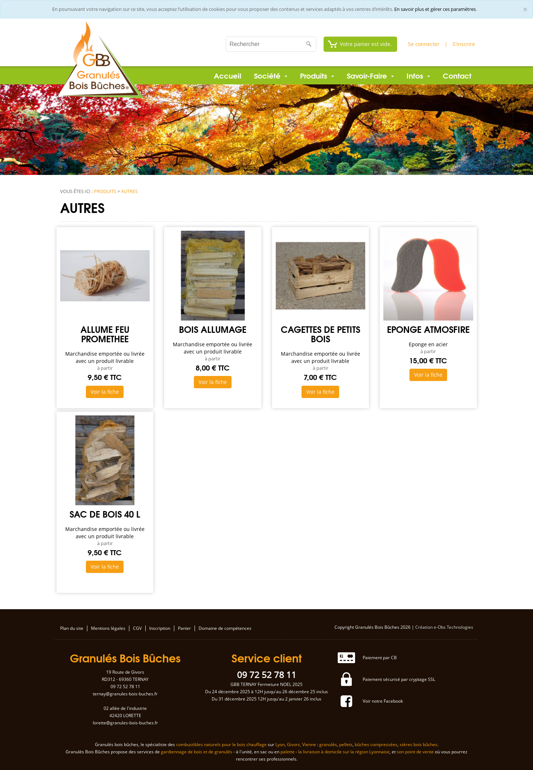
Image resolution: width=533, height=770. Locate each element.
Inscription (159, 628)
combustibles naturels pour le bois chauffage (221, 744)
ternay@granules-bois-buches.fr (125, 694)
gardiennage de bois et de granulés (196, 752)
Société (270, 75)
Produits (317, 75)
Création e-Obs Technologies (444, 627)
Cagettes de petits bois (320, 333)
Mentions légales (108, 628)
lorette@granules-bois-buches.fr (125, 723)
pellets (346, 744)
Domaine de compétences (225, 628)
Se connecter (424, 44)
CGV (137, 628)
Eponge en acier (428, 344)
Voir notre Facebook (383, 701)
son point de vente (415, 752)
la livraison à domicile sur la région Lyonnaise (344, 752)
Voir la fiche (105, 391)
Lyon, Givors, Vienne (295, 744)
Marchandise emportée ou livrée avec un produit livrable (105, 357)
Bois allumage (212, 329)
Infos (418, 75)
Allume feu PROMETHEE (104, 333)
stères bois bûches (418, 744)
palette (287, 752)
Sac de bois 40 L (105, 513)
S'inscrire (464, 44)
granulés (328, 744)
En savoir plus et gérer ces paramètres (435, 9)
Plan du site (71, 628)
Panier (184, 628)
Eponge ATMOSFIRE (428, 329)
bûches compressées (376, 744)
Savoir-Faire (370, 75)
